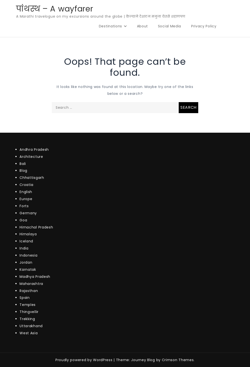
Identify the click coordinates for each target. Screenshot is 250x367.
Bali (23, 163)
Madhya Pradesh (35, 276)
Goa (23, 220)
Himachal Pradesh (36, 227)
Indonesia (28, 255)
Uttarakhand (31, 326)
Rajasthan (29, 290)
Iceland (26, 241)
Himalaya (28, 234)
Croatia (26, 184)
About (142, 26)
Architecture (31, 156)
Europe (26, 198)
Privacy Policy (204, 26)
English (26, 191)
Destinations (110, 26)
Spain (25, 297)
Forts (24, 206)
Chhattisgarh (32, 177)
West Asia (29, 333)
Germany (28, 213)
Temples (28, 304)
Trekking (27, 318)
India (24, 248)
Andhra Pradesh (34, 149)
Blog (23, 170)
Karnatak (28, 269)
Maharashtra (31, 283)
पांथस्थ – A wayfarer (54, 8)
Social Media (169, 26)
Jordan (26, 262)
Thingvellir (29, 311)
